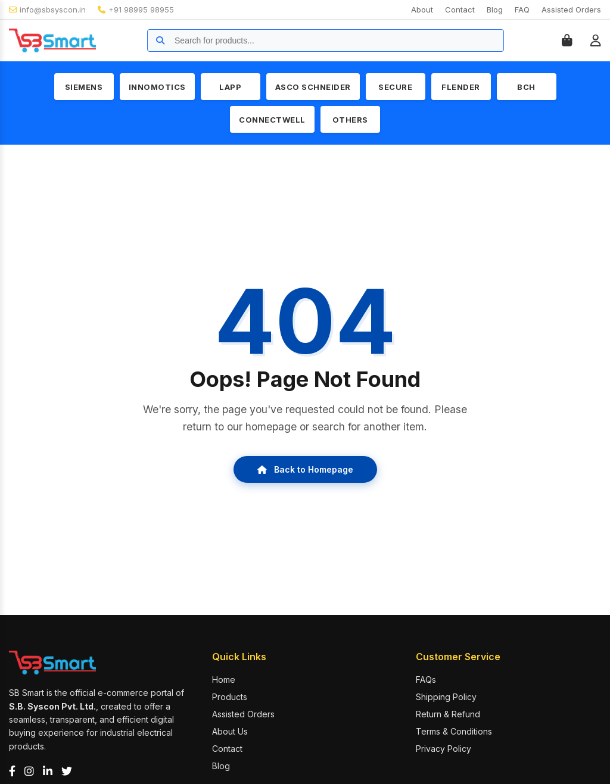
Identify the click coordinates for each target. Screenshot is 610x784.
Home (223, 679)
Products (229, 697)
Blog (495, 9)
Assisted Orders (571, 9)
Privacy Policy (443, 749)
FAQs (426, 679)
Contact (460, 9)
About (422, 9)
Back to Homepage (305, 469)
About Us (230, 731)
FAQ (522, 9)
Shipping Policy (446, 697)
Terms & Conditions (454, 731)
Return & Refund (448, 714)
